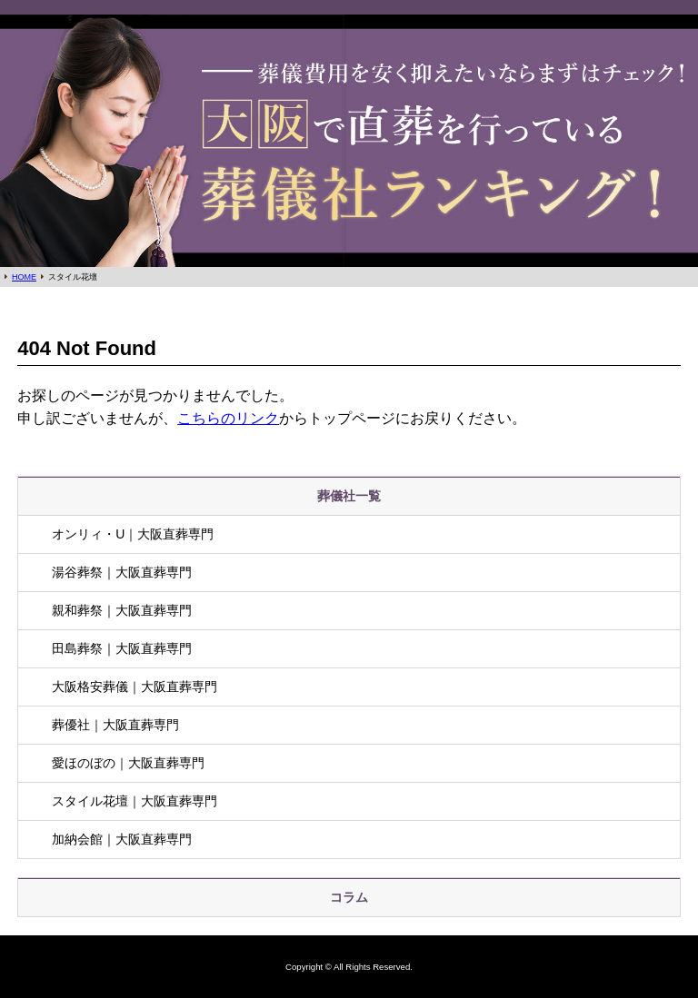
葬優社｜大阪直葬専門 (115, 724)
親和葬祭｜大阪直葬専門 (122, 610)
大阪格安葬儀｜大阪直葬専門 (134, 686)
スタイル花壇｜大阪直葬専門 (134, 801)
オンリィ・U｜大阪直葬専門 (133, 534)
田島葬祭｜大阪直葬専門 (122, 648)
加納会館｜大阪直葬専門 (122, 839)
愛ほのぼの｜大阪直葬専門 (128, 763)
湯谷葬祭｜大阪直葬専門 (122, 572)
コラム (349, 897)
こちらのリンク (228, 418)
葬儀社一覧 (349, 496)
